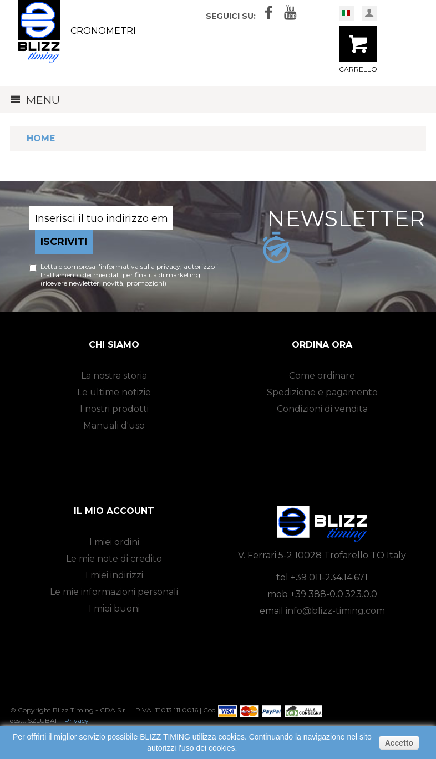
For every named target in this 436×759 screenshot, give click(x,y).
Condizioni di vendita (322, 409)
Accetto (399, 742)
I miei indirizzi (114, 575)
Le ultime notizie (114, 392)
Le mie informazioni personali (114, 592)
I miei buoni (114, 608)
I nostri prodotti (114, 409)
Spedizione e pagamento (322, 392)
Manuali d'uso (114, 425)
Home (41, 138)
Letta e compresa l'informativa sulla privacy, (112, 266)
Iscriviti (63, 242)
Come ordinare (322, 375)
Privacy (76, 720)
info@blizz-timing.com (335, 610)
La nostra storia (114, 375)
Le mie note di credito (114, 558)
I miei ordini (114, 542)
